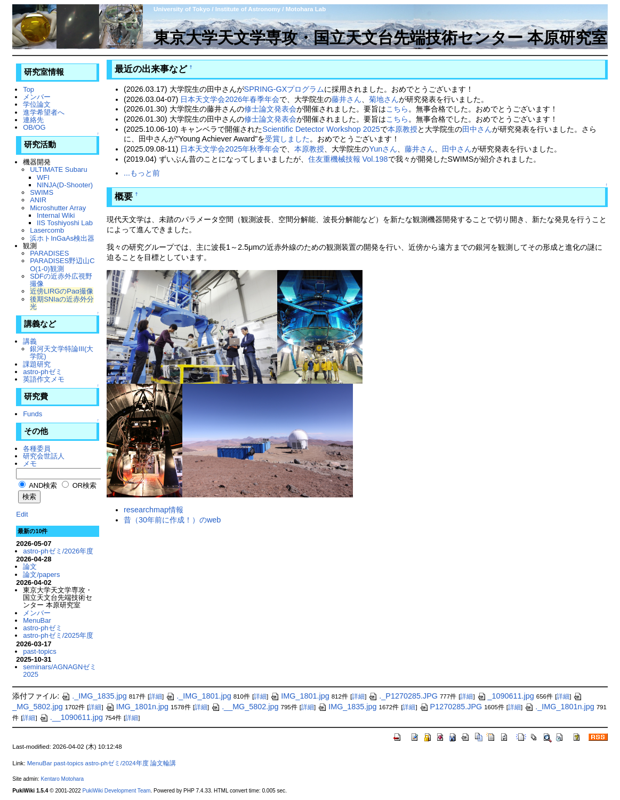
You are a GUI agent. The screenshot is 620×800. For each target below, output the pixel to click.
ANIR (38, 200)
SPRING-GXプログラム (284, 89)
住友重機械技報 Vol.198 (348, 159)
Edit (22, 514)
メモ (30, 464)
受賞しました (287, 138)
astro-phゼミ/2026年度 (58, 551)
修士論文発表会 (270, 109)
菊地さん (384, 99)
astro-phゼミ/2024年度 (117, 763)
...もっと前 (142, 173)
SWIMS (41, 192)
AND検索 (38, 485)
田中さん (477, 129)
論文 (30, 567)
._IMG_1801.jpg (198, 696)
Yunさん (383, 149)
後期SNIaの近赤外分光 (62, 303)
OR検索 (79, 485)
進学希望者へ (44, 112)
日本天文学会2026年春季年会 (229, 99)
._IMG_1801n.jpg (559, 706)
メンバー (37, 97)
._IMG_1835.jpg (93, 696)
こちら (397, 109)
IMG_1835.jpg (347, 706)
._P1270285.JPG (403, 696)
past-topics (40, 651)
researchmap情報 (153, 509)
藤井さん (346, 99)
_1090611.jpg (505, 696)
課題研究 (37, 364)
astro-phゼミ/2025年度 (58, 635)
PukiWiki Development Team (116, 791)
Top (28, 89)
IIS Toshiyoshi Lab (65, 223)
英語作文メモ (44, 379)
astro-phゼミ (42, 372)
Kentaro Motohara (62, 779)
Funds (32, 414)
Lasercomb (47, 230)
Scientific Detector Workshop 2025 (321, 129)
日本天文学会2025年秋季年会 (229, 149)
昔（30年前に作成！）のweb (172, 520)
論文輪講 (163, 763)
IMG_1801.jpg (299, 696)
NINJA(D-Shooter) (65, 185)
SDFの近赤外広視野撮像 (61, 280)
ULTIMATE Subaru (58, 169)
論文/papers (41, 575)
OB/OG (34, 127)
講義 (30, 341)
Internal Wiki (56, 215)
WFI (43, 177)
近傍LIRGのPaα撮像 (61, 291)
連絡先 (33, 120)
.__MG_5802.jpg (244, 706)
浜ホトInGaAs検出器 (62, 238)
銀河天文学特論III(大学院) (61, 352)
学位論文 (37, 104)
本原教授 (402, 129)
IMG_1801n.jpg (137, 706)
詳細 (155, 696)
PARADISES (49, 253)
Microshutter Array (58, 208)
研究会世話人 (44, 456)
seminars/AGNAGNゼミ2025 (59, 670)
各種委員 (37, 449)
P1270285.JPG (451, 706)
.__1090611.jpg (71, 717)
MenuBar (37, 620)
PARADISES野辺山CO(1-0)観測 (62, 264)
